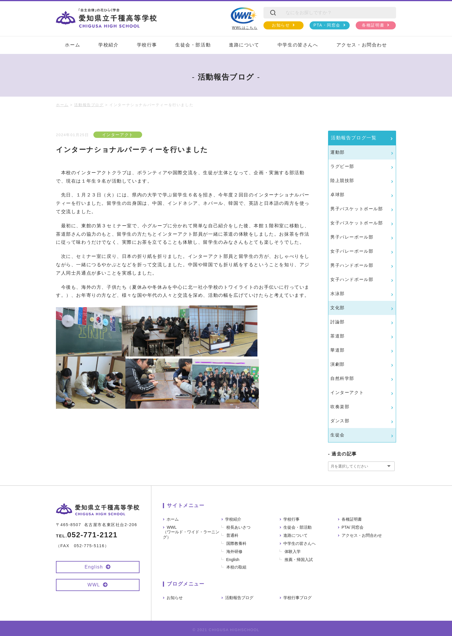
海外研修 (234, 551)
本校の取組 (236, 567)
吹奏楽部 (339, 406)
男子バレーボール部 (351, 236)
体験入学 (293, 551)
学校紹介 (108, 44)
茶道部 (337, 335)
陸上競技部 (342, 180)
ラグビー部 (342, 166)
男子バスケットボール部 (356, 208)
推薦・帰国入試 (299, 559)
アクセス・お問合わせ (361, 44)
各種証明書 (373, 25)
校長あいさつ (238, 527)
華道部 (337, 350)
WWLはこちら (244, 18)
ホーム (72, 44)
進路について (244, 44)
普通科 (232, 535)
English (94, 566)
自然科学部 (342, 378)
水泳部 (337, 293)
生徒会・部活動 (193, 44)
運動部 (337, 152)
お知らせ (281, 25)
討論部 (337, 321)
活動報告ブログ (239, 597)
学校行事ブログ (297, 597)
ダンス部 (339, 420)
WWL (93, 584)
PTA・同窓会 (327, 25)
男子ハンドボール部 (351, 265)
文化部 (337, 307)
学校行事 (147, 44)
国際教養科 (236, 543)
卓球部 (337, 194)
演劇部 (337, 364)
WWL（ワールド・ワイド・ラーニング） (191, 532)
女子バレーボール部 (351, 251)
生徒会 (337, 434)
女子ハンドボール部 (351, 279)
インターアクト (117, 134)
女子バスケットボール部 (356, 222)
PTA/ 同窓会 (353, 527)
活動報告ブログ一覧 (353, 137)
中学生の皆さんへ (298, 44)
